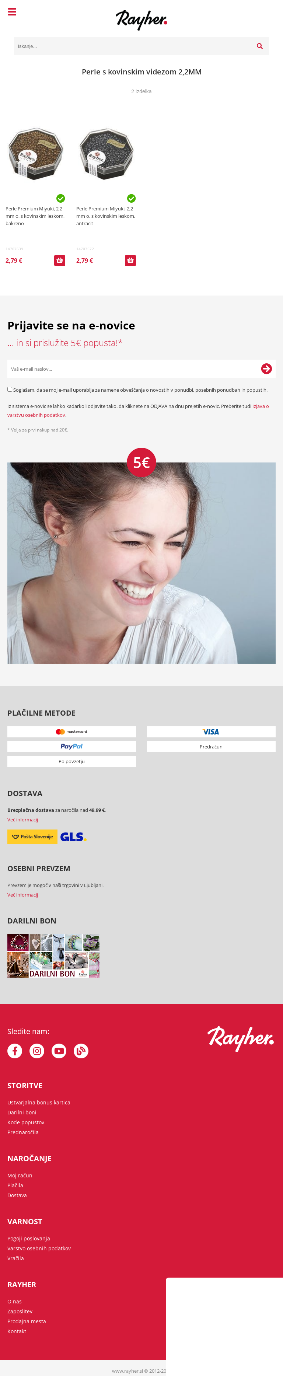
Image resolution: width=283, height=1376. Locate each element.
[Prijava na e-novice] (266, 369)
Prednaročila (23, 1132)
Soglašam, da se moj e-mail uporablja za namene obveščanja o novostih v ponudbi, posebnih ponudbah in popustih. (140, 390)
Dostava (17, 1195)
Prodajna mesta (26, 1321)
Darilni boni (21, 1112)
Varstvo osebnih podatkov (39, 1248)
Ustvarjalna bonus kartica (38, 1102)
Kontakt (16, 1331)
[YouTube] (59, 1051)
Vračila (15, 1258)
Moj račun (19, 1175)
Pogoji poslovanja (28, 1238)
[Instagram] (36, 1051)
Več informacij (22, 819)
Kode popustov (25, 1122)
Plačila (15, 1185)
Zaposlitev (19, 1311)
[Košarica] (261, 13)
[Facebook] (14, 1051)
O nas (14, 1301)
